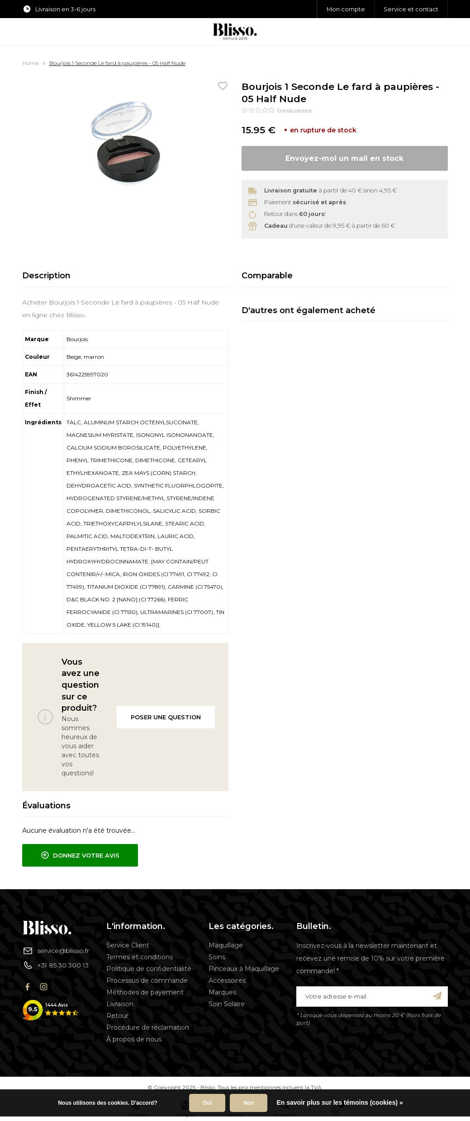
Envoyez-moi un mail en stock (344, 158)
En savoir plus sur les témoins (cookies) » (339, 1102)
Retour (117, 1016)
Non (248, 1103)
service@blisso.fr (56, 951)
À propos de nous (133, 1039)
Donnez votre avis (80, 855)
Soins (217, 957)
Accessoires (227, 980)
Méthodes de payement (145, 992)
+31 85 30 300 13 (56, 965)
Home (30, 63)
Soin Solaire (227, 1004)
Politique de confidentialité (148, 969)
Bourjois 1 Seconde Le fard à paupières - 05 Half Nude (117, 63)
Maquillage (226, 945)
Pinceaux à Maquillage (244, 969)
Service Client (127, 945)
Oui (207, 1103)
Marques (222, 992)
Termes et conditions (139, 957)
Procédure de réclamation (147, 1027)
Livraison (119, 1004)
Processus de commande (147, 980)
